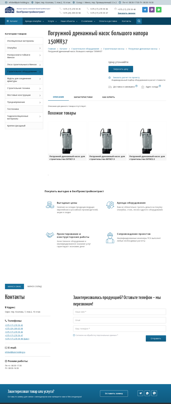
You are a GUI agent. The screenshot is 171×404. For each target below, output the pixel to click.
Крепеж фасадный (16, 125)
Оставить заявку (114, 393)
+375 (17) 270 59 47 (99, 13)
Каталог (12, 21)
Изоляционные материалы (20, 40)
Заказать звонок (126, 13)
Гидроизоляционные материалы (17, 117)
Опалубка (12, 47)
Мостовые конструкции (19, 95)
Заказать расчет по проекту (126, 77)
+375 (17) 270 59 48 (127, 9)
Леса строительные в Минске (22, 64)
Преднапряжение (16, 102)
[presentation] (94, 349)
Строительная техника (18, 88)
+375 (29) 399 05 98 (72, 13)
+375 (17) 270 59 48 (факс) (17, 338)
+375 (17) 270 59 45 (72, 9)
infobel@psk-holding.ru (19, 2)
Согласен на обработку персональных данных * (95, 335)
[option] (67, 141)
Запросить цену (120, 69)
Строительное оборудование (22, 71)
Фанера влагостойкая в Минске (18, 56)
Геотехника (13, 108)
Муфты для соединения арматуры (19, 79)
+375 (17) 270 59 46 (99, 9)
